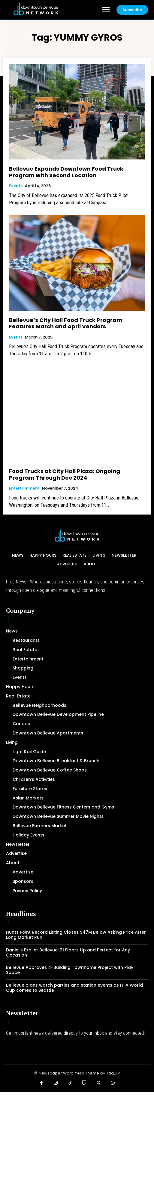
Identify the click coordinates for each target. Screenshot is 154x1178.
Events (16, 186)
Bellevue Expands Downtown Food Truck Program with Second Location (66, 172)
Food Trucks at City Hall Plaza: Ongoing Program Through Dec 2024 (64, 474)
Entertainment (24, 488)
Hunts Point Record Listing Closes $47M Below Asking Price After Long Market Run (76, 934)
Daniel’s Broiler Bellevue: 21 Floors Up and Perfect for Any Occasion (68, 952)
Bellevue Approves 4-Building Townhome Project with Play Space (69, 969)
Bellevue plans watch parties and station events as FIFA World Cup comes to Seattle (74, 987)
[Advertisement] (77, 1134)
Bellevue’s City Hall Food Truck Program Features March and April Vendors (65, 323)
